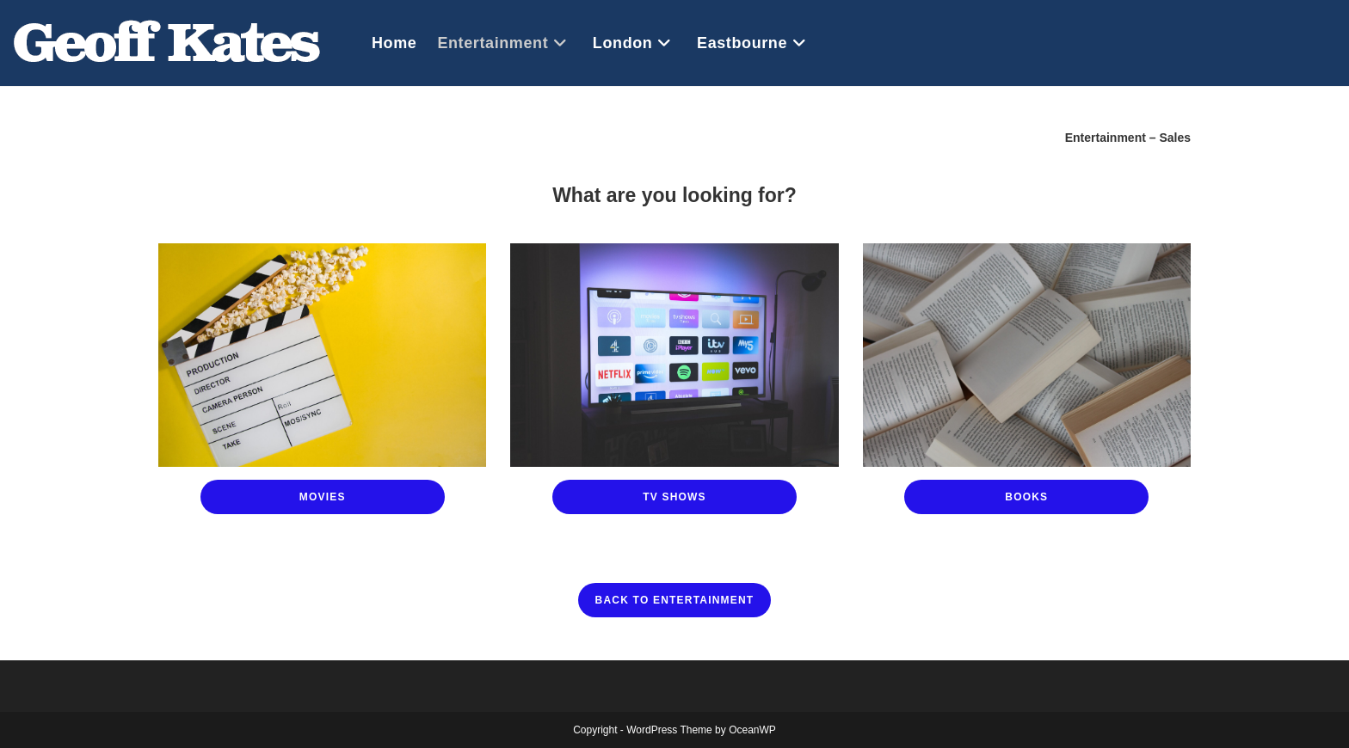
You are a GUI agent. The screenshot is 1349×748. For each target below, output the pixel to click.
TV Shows (674, 497)
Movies (322, 497)
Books (1026, 497)
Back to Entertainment (675, 600)
